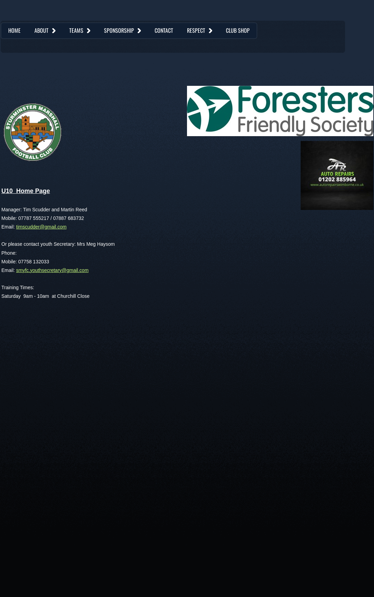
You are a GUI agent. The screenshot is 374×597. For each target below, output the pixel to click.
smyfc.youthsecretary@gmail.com (52, 270)
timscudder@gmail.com (41, 227)
